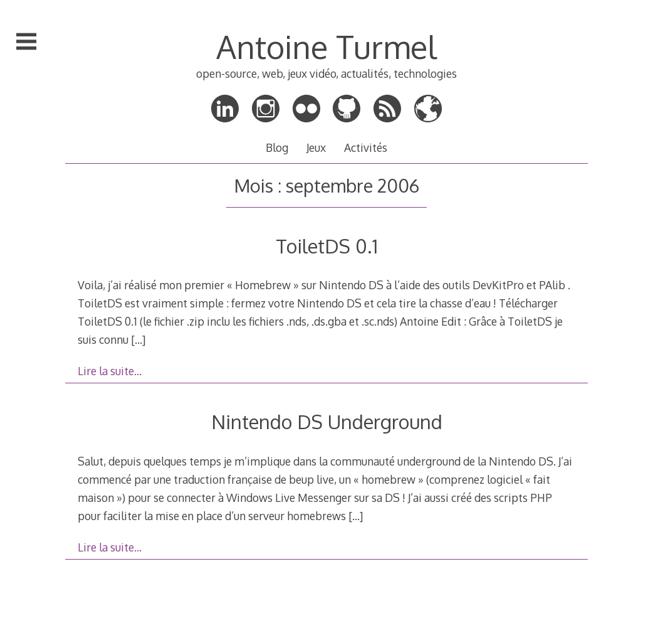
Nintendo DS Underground (326, 421)
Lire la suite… (110, 371)
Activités (365, 147)
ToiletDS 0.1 (327, 245)
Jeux (316, 147)
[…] (138, 339)
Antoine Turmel (326, 46)
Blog (277, 147)
